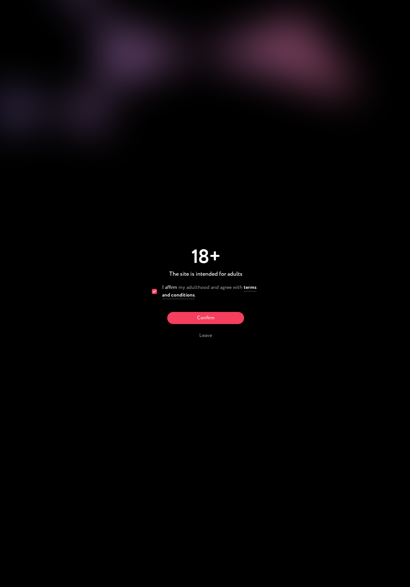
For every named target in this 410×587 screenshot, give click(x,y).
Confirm (206, 318)
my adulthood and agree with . (209, 291)
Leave (205, 335)
